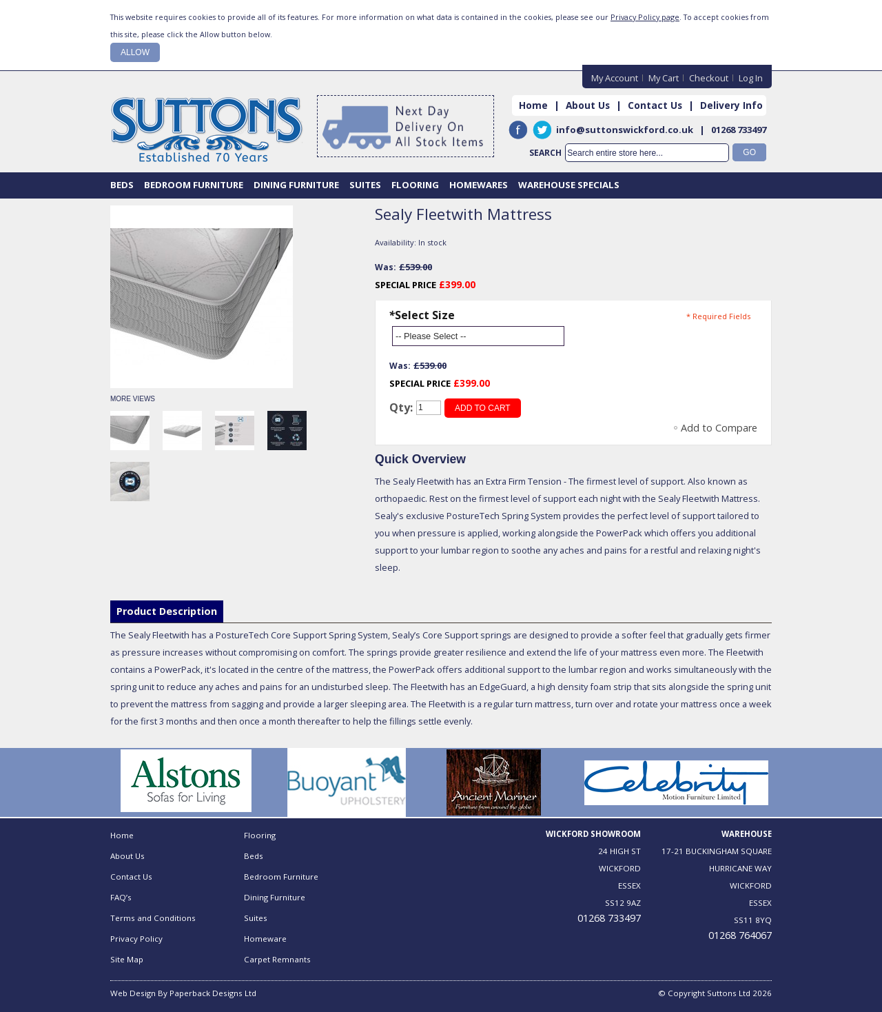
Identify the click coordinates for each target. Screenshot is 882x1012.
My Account (614, 78)
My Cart (663, 78)
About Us (588, 105)
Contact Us (655, 105)
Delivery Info (731, 105)
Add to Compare (719, 427)
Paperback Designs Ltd (213, 993)
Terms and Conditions (153, 918)
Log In (751, 78)
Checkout (708, 78)
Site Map (126, 959)
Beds (253, 856)
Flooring (260, 835)
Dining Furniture (274, 897)
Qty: (401, 407)
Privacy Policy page (645, 17)
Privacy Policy (136, 938)
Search (545, 153)
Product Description (166, 611)
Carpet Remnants (277, 959)
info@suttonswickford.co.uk (624, 129)
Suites (255, 918)
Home (533, 105)
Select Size (422, 315)
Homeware (265, 938)
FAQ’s (121, 897)
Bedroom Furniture (281, 876)
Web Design (133, 993)
